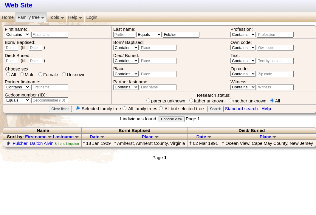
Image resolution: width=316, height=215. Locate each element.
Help (75, 17)
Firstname (38, 136)
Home (8, 17)
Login (91, 17)
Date (97, 136)
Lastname (66, 136)
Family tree (31, 17)
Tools (56, 17)
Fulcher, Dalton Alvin (33, 143)
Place (150, 136)
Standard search (241, 108)
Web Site (18, 5)
